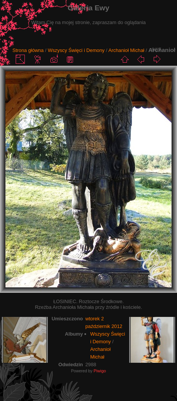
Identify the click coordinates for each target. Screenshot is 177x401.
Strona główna (28, 50)
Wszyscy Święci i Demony (76, 50)
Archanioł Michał (126, 50)
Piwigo (100, 371)
